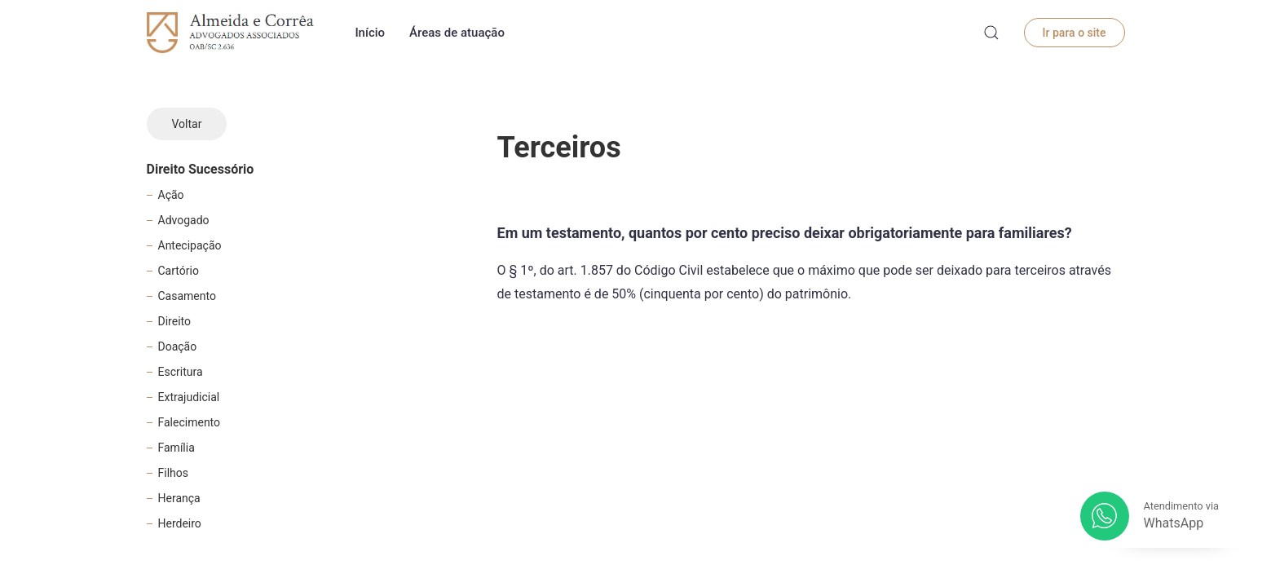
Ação (171, 194)
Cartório (178, 270)
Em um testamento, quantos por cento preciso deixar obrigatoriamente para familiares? (784, 232)
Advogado (184, 220)
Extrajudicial (189, 397)
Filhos (173, 472)
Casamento (187, 295)
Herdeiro (179, 523)
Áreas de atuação (457, 32)
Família (176, 447)
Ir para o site (1074, 32)
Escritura (180, 371)
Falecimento (189, 422)
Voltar (187, 123)
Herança (179, 498)
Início (370, 32)
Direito (174, 321)
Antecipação (190, 245)
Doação (177, 346)
